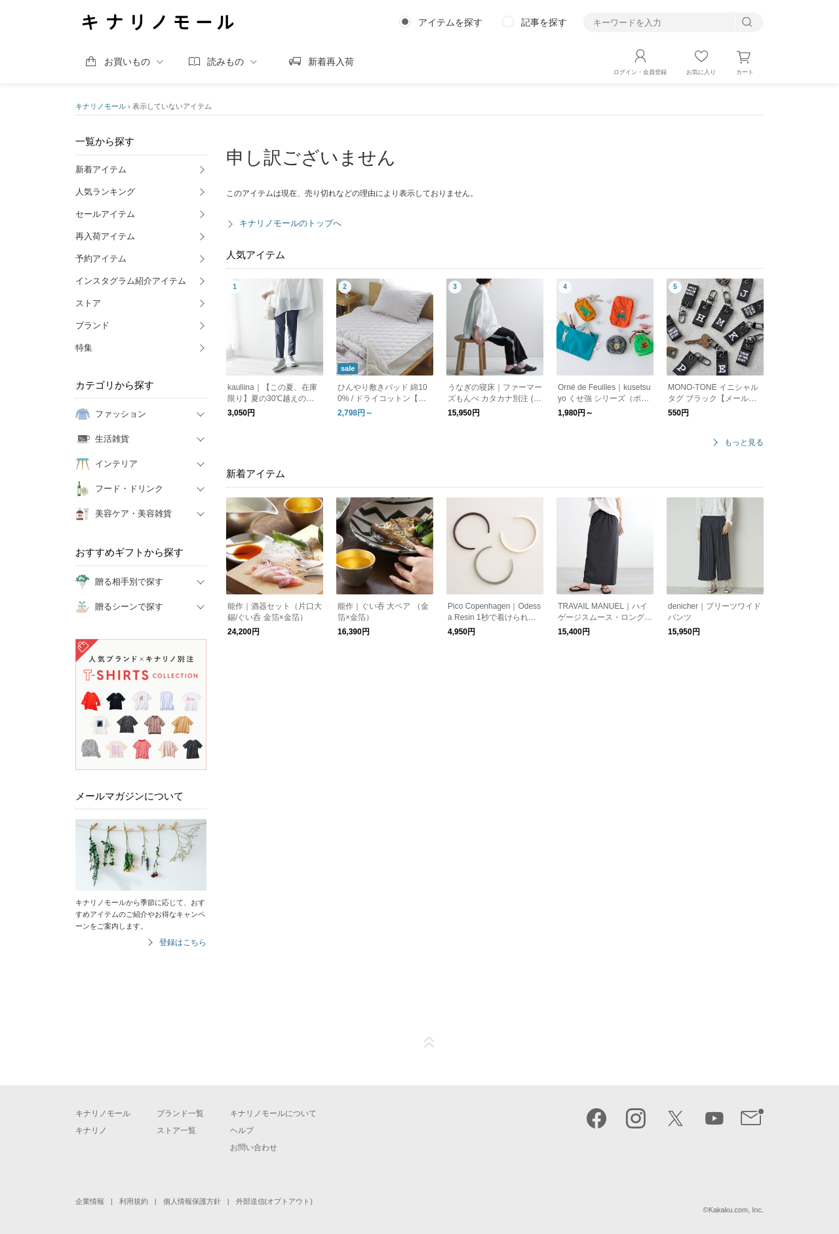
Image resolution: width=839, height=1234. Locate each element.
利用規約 (133, 1201)
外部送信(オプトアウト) (274, 1201)
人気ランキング (105, 192)
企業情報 (89, 1201)
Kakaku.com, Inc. (736, 1210)
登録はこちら (182, 942)
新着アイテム (101, 169)
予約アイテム (101, 258)
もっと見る (744, 442)
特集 (83, 348)
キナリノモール (100, 106)
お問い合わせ (253, 1147)
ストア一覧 (176, 1130)
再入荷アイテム (105, 236)
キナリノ (91, 1130)
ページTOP (429, 1042)
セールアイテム (105, 214)
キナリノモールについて (273, 1113)
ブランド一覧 (180, 1113)
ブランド (92, 325)
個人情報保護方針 (192, 1201)
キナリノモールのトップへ (290, 223)
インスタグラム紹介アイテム (130, 281)
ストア (88, 303)
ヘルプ (242, 1130)
